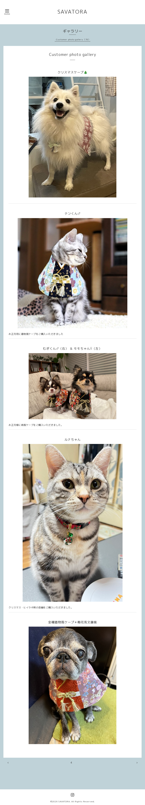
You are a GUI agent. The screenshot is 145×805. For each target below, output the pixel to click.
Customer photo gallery (72, 54)
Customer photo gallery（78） (73, 39)
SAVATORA (72, 11)
